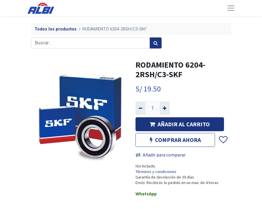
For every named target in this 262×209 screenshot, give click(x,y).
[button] (223, 140)
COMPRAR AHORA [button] (175, 139)
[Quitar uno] (140, 108)
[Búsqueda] (156, 42)
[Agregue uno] (165, 108)
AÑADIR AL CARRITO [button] (180, 124)
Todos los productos (56, 29)
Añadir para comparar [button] (161, 155)
